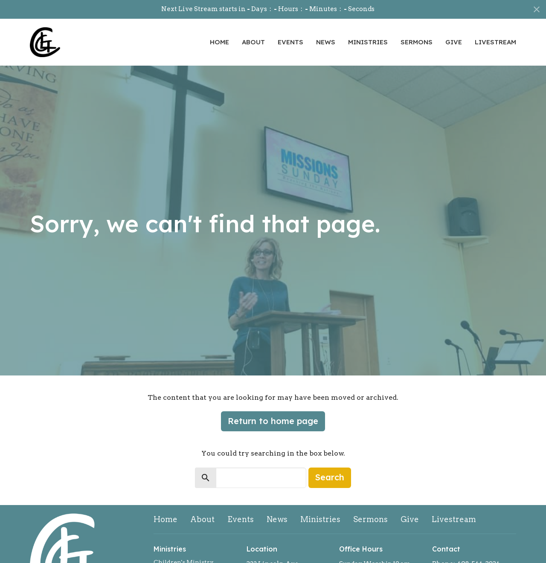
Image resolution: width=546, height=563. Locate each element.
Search (329, 477)
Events (290, 42)
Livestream (495, 42)
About (253, 42)
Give (453, 42)
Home (219, 42)
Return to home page (273, 421)
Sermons (417, 42)
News (325, 42)
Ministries (368, 42)
